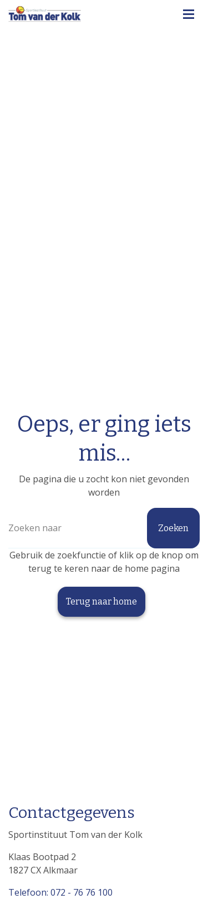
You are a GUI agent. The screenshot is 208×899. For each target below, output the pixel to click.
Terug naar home (101, 601)
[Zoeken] (104, 528)
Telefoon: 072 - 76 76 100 (60, 892)
